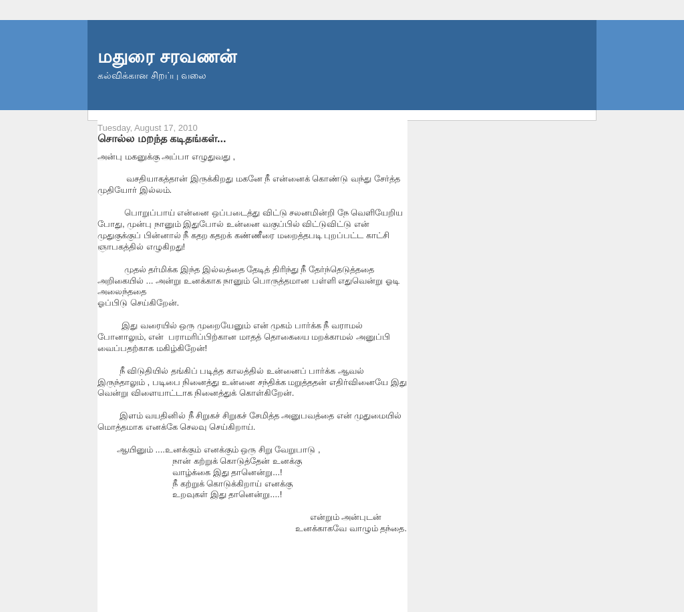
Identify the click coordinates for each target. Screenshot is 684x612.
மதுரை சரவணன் (167, 56)
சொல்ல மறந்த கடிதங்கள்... (162, 138)
